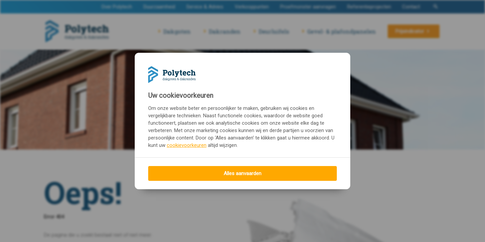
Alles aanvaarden (242, 173)
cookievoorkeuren (186, 145)
